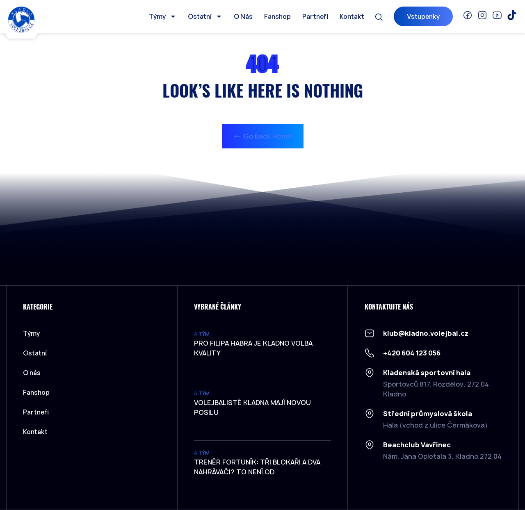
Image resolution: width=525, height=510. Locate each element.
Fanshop (277, 16)
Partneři (315, 16)
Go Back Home (262, 136)
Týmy (162, 16)
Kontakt (352, 16)
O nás (243, 16)
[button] (379, 17)
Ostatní (205, 16)
